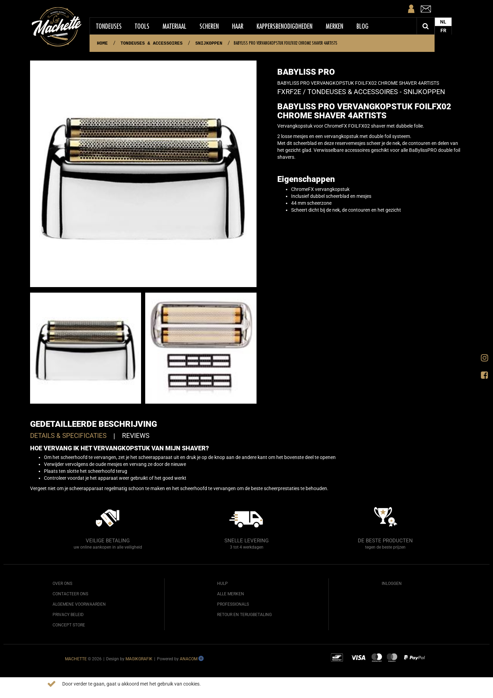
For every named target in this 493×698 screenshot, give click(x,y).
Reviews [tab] (135, 436)
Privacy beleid (68, 614)
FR (443, 30)
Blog (362, 26)
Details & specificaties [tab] (68, 436)
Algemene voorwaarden (79, 604)
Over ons (62, 583)
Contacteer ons (70, 593)
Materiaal (174, 26)
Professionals (233, 604)
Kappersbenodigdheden (285, 26)
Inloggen (392, 583)
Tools (142, 26)
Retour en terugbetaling (244, 614)
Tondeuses (109, 26)
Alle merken (230, 593)
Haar (237, 26)
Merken (334, 26)
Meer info (214, 684)
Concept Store (69, 625)
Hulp (222, 583)
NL (443, 22)
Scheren (209, 26)
